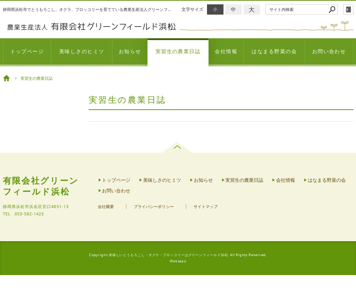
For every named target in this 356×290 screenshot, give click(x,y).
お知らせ (130, 51)
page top (178, 147)
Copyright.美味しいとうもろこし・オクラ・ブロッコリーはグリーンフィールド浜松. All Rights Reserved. (178, 255)
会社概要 (106, 207)
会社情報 (226, 51)
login (348, 9)
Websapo (178, 261)
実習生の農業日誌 (178, 51)
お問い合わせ (329, 51)
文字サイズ (192, 9)
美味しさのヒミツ (81, 51)
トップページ (27, 51)
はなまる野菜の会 (274, 51)
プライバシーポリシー (154, 207)
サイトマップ (206, 207)
